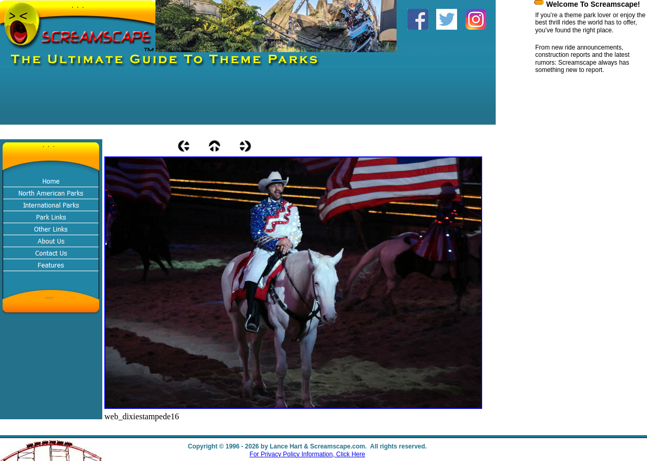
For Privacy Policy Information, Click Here (307, 454)
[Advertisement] (190, 101)
